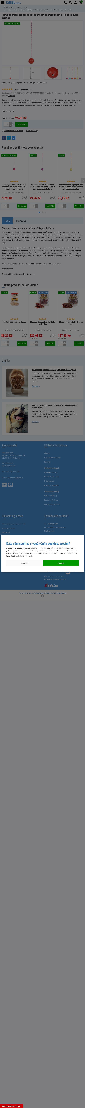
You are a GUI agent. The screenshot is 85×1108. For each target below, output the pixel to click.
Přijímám (61, 563)
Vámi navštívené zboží (10, 1106)
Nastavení (24, 563)
